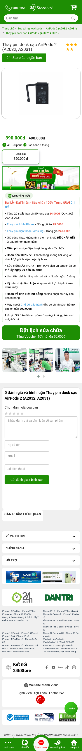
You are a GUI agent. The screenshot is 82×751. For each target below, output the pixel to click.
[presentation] (40, 496)
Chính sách (41, 548)
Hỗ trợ (41, 561)
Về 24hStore (41, 536)
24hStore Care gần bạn (24, 58)
